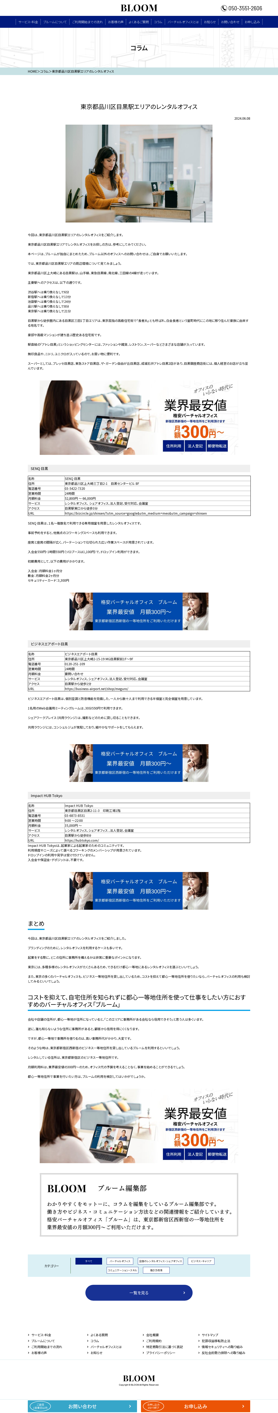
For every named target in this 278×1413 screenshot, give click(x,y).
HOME (32, 71)
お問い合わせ (230, 21)
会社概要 (152, 1334)
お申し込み (252, 21)
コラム (158, 21)
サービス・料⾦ (28, 21)
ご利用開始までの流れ (87, 21)
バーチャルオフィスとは (183, 21)
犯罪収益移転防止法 (216, 1340)
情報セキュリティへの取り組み (222, 1346)
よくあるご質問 (139, 21)
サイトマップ (210, 1334)
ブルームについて (55, 21)
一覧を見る (139, 1293)
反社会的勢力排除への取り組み (223, 1352)
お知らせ (210, 21)
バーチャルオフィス (120, 1261)
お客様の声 (116, 21)
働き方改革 (156, 1270)
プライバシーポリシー (161, 1352)
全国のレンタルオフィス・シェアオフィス (160, 1261)
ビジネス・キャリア (201, 1261)
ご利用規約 (154, 1340)
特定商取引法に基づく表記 (164, 1346)
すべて (88, 1261)
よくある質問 (99, 1334)
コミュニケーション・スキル (122, 1270)
